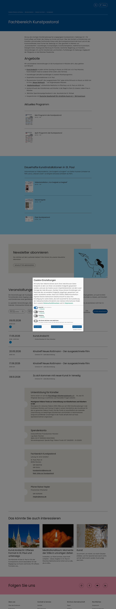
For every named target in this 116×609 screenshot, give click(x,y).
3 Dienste (41, 309)
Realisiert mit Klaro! (77, 329)
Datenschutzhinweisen (51, 303)
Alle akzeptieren (77, 326)
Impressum (69, 303)
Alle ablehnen (37, 326)
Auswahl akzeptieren (57, 326)
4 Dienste (42, 317)
